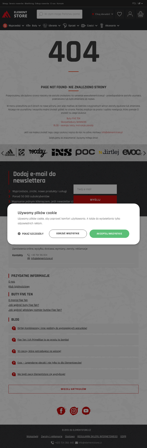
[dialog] (73, 224)
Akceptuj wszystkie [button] (109, 233)
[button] (31, 234)
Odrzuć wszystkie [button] (67, 233)
